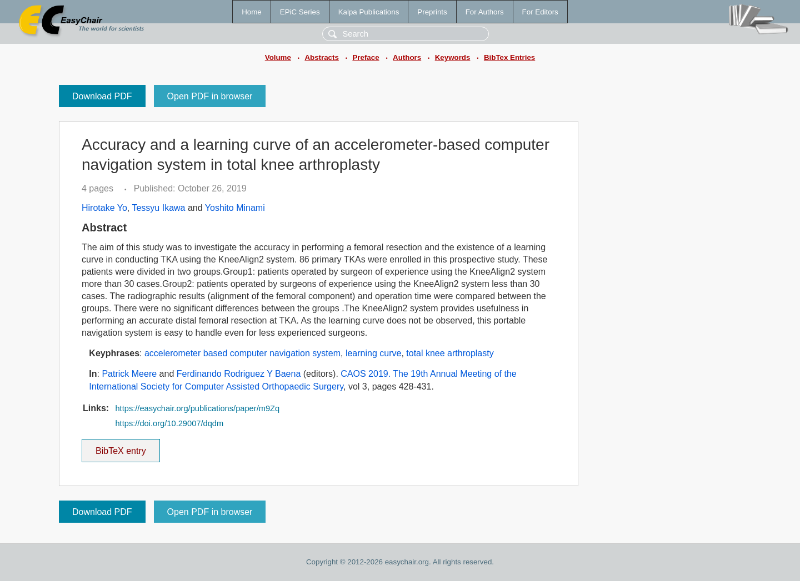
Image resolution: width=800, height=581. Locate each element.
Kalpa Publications (368, 12)
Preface (365, 57)
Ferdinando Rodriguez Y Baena (239, 373)
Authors (407, 57)
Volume (278, 57)
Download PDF (102, 96)
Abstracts (321, 57)
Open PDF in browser (210, 96)
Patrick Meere (129, 373)
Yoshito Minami (235, 208)
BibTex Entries (509, 57)
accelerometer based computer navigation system (242, 353)
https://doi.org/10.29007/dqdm (169, 423)
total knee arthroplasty (449, 353)
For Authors (485, 12)
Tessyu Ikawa (158, 208)
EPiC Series (300, 12)
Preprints (432, 12)
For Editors (540, 12)
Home (252, 12)
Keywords (453, 57)
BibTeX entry (120, 447)
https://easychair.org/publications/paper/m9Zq (197, 408)
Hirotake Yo (104, 208)
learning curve (374, 353)
